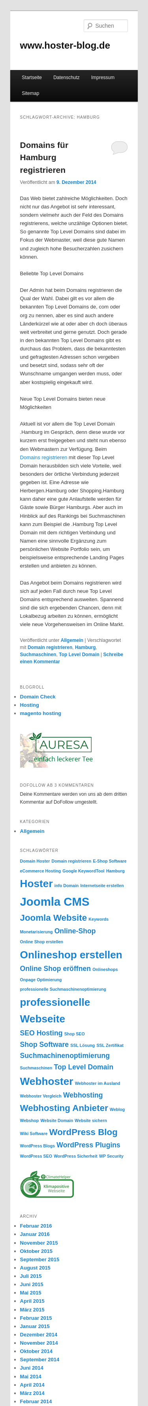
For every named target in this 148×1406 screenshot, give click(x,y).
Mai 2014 (30, 1377)
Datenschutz (66, 77)
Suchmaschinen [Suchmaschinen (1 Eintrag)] (36, 1067)
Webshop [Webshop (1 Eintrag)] (29, 1120)
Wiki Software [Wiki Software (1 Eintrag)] (34, 1133)
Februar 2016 (36, 1226)
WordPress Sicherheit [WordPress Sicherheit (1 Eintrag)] (75, 1156)
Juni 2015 (31, 1284)
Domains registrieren (43, 457)
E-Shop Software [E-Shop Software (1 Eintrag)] (109, 861)
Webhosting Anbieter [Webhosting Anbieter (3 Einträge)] (64, 1108)
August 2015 (35, 1268)
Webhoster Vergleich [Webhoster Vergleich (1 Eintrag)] (41, 1096)
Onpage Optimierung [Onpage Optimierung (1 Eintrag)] (41, 979)
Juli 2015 (31, 1276)
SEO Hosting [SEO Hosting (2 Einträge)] (41, 1033)
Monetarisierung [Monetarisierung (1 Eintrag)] (36, 931)
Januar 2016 (35, 1234)
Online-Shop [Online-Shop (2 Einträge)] (75, 931)
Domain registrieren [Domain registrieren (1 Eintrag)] (72, 861)
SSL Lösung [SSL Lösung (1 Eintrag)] (82, 1045)
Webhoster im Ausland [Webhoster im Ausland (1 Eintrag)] (97, 1083)
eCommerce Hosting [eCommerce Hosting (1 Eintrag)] (40, 871)
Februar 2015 (36, 1318)
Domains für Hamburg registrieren (44, 157)
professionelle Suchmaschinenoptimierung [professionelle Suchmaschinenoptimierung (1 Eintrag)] (63, 989)
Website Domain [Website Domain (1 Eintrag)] (56, 1120)
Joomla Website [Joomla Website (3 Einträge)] (53, 918)
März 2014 (32, 1393)
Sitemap (30, 93)
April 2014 (32, 1385)
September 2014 (40, 1359)
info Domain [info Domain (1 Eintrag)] (66, 885)
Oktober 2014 (36, 1351)
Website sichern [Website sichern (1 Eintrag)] (91, 1120)
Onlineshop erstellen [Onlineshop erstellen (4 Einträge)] (71, 955)
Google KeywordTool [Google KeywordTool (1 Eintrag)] (83, 871)
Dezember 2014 (39, 1335)
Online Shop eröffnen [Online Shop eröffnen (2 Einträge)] (55, 969)
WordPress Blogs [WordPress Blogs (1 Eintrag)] (37, 1145)
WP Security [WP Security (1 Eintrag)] (111, 1156)
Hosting (29, 705)
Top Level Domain (79, 654)
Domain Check (38, 697)
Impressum (102, 77)
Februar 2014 (36, 1401)
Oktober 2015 (36, 1251)
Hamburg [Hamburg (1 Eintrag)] (115, 871)
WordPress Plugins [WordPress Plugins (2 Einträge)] (88, 1145)
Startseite (32, 77)
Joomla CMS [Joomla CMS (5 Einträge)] (55, 901)
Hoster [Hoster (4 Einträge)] (36, 883)
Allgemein (72, 640)
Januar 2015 (35, 1326)
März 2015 (32, 1310)
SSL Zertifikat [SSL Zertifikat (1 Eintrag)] (110, 1045)
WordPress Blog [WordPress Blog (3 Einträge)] (83, 1132)
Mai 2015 (30, 1293)
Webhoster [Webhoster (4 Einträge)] (46, 1081)
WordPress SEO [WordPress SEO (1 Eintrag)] (36, 1156)
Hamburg (85, 647)
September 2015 (40, 1259)
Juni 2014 (31, 1368)
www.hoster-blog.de (65, 45)
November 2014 (39, 1343)
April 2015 (32, 1301)
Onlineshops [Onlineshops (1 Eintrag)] (105, 969)
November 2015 (39, 1243)
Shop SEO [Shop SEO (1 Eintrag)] (74, 1033)
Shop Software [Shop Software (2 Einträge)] (44, 1044)
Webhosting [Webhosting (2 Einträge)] (83, 1095)
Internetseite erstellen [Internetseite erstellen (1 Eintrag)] (102, 885)
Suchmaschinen (38, 654)
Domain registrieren (50, 647)
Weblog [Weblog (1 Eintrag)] (117, 1109)
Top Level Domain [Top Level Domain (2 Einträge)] (83, 1067)
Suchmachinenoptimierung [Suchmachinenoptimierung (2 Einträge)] (65, 1056)
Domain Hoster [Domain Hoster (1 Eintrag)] (35, 861)
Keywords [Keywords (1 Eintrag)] (98, 919)
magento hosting (41, 713)
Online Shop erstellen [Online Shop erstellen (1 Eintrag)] (42, 941)
